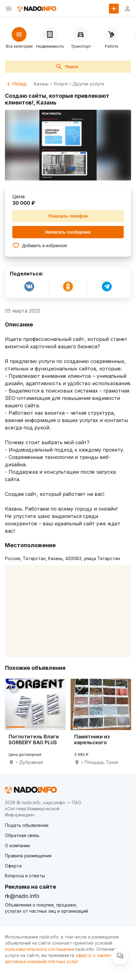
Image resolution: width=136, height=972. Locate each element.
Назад (15, 84)
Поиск (66, 66)
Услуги (61, 83)
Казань (41, 83)
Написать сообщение (68, 232)
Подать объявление (27, 825)
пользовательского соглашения (39, 949)
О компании (17, 845)
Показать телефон (68, 216)
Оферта (13, 865)
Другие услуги (88, 83)
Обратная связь (22, 835)
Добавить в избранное (39, 245)
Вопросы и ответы (25, 875)
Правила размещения (28, 855)
